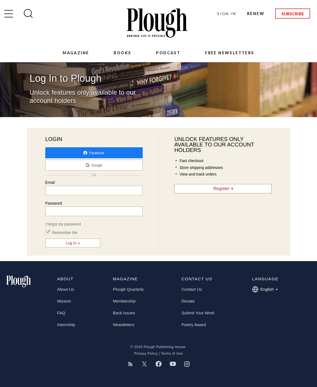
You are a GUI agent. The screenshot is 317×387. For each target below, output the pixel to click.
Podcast (168, 52)
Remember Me (65, 232)
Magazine (76, 52)
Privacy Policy (146, 353)
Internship (66, 324)
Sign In (226, 13)
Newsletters (123, 324)
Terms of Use (172, 353)
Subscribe (292, 13)
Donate (188, 301)
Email (50, 182)
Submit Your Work (197, 312)
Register (221, 188)
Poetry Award (193, 324)
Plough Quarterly (128, 289)
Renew (255, 13)
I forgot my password (63, 224)
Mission (64, 301)
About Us (65, 289)
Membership (124, 301)
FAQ (61, 312)
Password (53, 203)
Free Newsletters (229, 52)
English (264, 289)
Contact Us (191, 289)
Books (122, 52)
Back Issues (124, 312)
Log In (71, 243)
